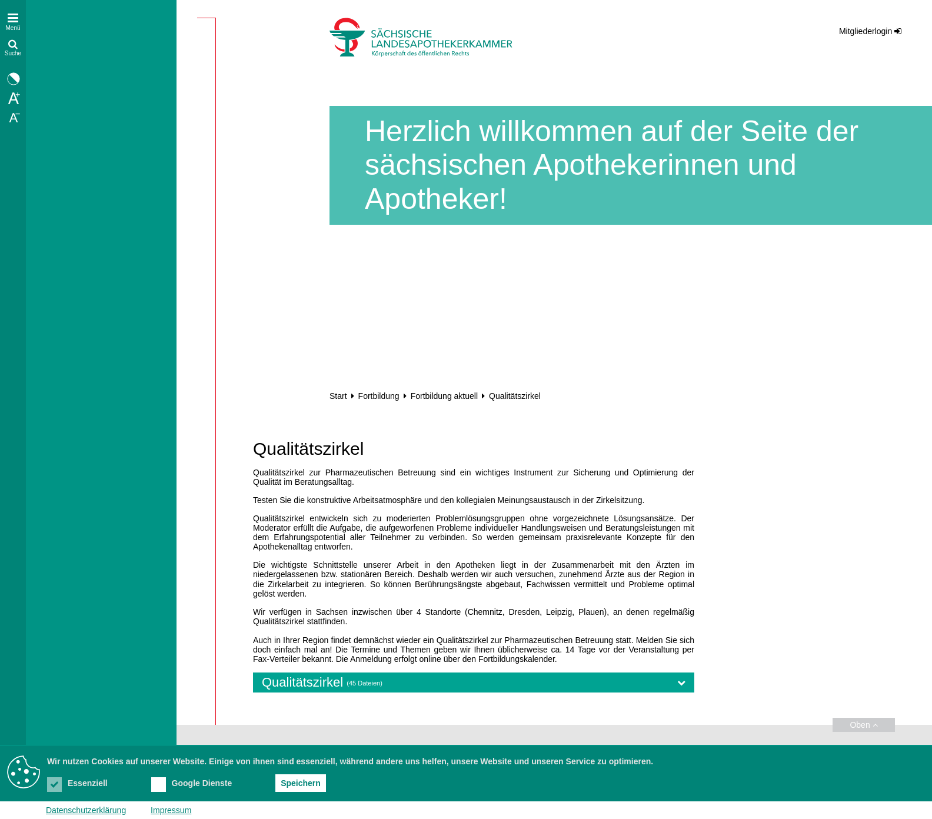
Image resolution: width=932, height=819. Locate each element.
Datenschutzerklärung (86, 810)
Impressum (171, 810)
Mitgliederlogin (865, 31)
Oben (863, 725)
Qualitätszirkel (473, 682)
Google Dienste (191, 783)
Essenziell (77, 783)
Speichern (301, 783)
